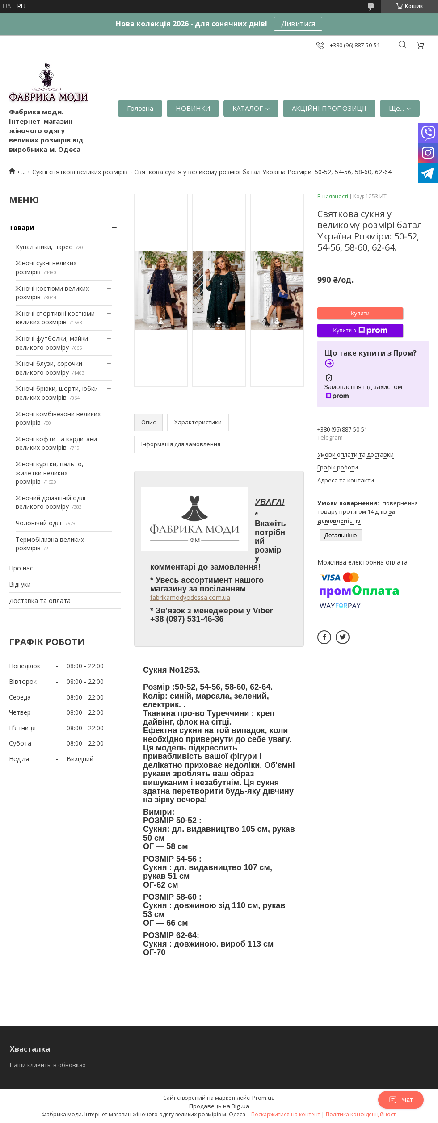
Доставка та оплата (40, 600)
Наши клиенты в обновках (48, 1065)
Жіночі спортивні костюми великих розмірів (55, 318)
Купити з (360, 331)
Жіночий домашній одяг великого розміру (51, 502)
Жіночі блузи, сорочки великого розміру (49, 368)
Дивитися (298, 24)
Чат (401, 1100)
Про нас (21, 568)
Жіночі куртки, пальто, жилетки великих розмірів (50, 473)
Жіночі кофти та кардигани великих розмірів (56, 443)
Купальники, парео (44, 247)
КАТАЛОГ (247, 108)
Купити (360, 313)
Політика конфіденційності (361, 1114)
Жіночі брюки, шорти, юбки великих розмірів (57, 393)
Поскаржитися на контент (285, 1114)
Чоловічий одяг (39, 523)
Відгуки (20, 584)
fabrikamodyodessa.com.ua (190, 597)
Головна (140, 108)
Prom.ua (263, 1098)
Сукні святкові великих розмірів (80, 172)
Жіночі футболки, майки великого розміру (52, 343)
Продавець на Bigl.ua (219, 1106)
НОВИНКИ (193, 108)
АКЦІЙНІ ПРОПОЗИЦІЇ (329, 108)
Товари (21, 227)
